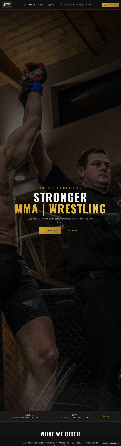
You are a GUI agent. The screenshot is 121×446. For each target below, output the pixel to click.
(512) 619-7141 (110, 4)
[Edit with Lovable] (109, 443)
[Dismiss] (118, 443)
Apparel (59, 5)
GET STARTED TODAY (50, 230)
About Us (32, 5)
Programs (50, 5)
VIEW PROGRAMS (72, 230)
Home (24, 5)
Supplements (69, 5)
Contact (88, 5)
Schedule (80, 5)
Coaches (41, 5)
